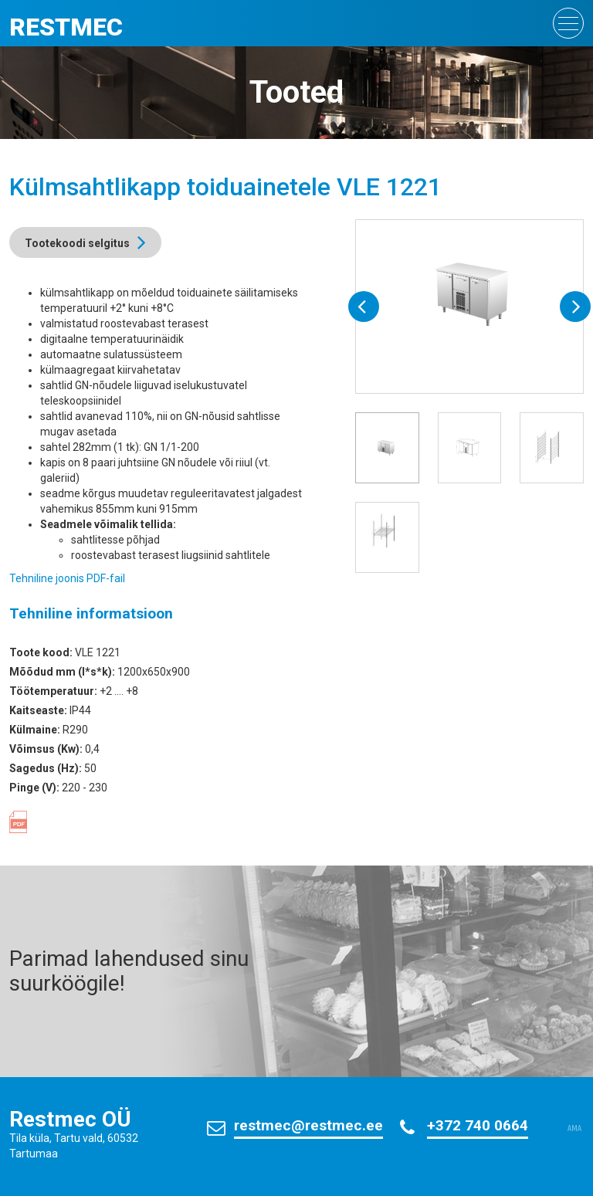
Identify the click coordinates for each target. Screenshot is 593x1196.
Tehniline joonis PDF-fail (67, 578)
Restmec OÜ (70, 1119)
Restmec (66, 27)
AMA (574, 1129)
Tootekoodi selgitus (77, 243)
